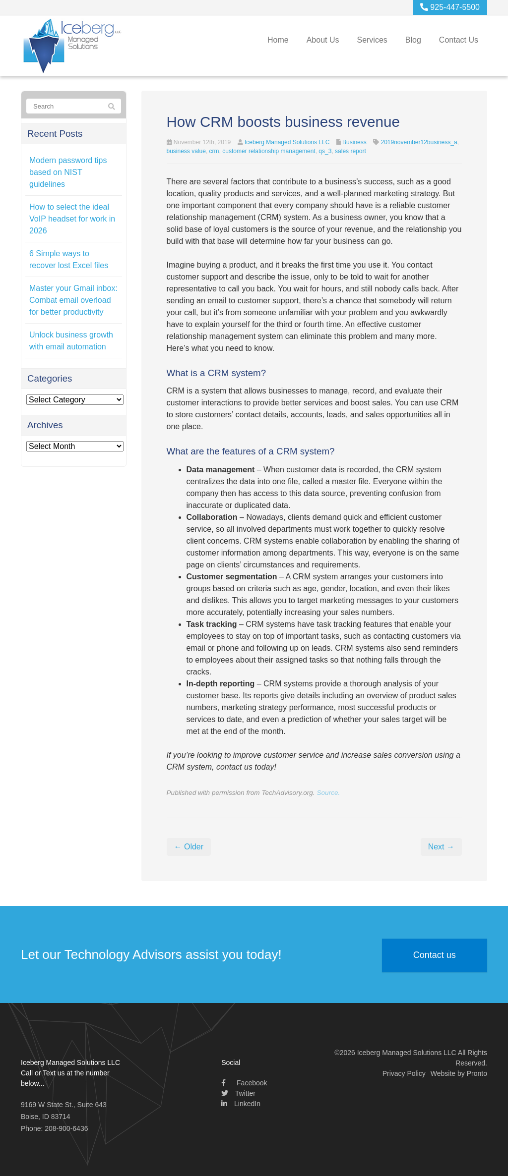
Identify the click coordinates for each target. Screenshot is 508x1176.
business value (186, 151)
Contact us (434, 956)
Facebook (244, 1083)
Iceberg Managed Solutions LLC (287, 142)
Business (354, 142)
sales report (350, 151)
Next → (441, 846)
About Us (323, 40)
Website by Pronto (459, 1073)
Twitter (238, 1093)
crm (214, 151)
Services (372, 40)
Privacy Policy (404, 1073)
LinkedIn (240, 1104)
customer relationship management (268, 151)
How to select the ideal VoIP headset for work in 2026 (72, 219)
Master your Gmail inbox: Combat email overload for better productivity (73, 300)
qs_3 (324, 151)
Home (278, 40)
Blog (413, 40)
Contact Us (458, 40)
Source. (328, 792)
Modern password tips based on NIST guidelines (68, 172)
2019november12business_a (419, 142)
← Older (189, 846)
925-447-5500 (450, 7)
